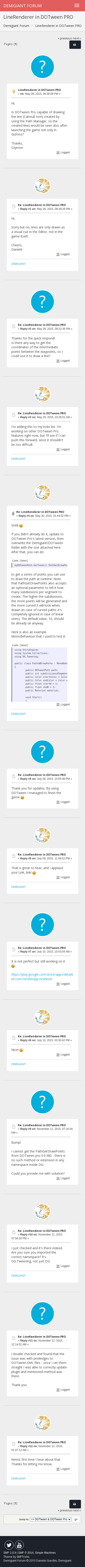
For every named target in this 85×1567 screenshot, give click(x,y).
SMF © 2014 (26, 1552)
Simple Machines (45, 1552)
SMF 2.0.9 (9, 1552)
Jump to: (24, 1519)
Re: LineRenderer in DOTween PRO (42, 205)
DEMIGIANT (18, 264)
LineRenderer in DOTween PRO (39, 90)
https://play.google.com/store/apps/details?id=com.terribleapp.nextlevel (43, 976)
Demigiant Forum (22, 5)
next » (77, 38)
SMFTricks (23, 1557)
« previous (65, 38)
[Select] (24, 560)
